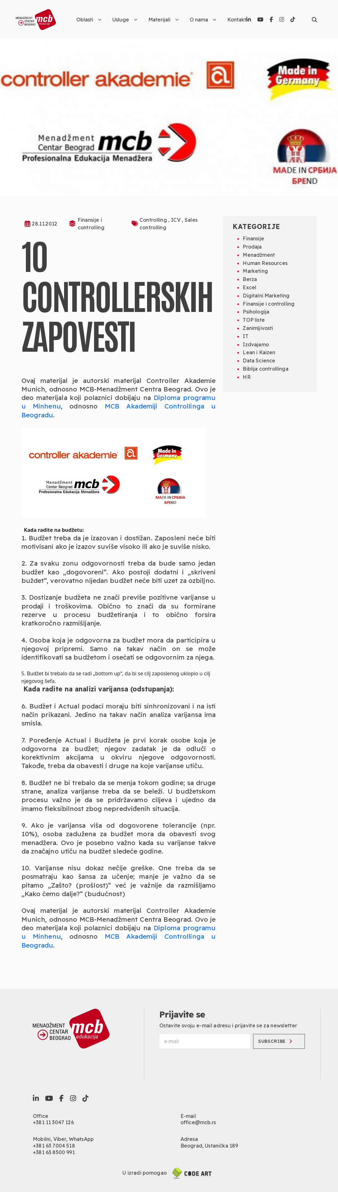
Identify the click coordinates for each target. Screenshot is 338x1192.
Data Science (259, 360)
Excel (249, 287)
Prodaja (252, 247)
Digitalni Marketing (266, 295)
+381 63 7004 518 (54, 1145)
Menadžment (259, 255)
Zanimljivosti (258, 328)
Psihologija (256, 311)
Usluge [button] (124, 19)
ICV (176, 220)
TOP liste (253, 320)
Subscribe (275, 1041)
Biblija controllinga (265, 369)
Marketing (255, 271)
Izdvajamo (256, 344)
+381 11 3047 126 (53, 1122)
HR (246, 377)
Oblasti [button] (88, 19)
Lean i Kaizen (259, 352)
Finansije (253, 238)
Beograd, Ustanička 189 (209, 1145)
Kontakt (236, 19)
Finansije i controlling (268, 304)
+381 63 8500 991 (54, 1152)
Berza (250, 279)
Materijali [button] (163, 19)
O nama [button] (203, 19)
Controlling (154, 220)
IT (245, 336)
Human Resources (265, 263)
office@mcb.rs (198, 1122)
